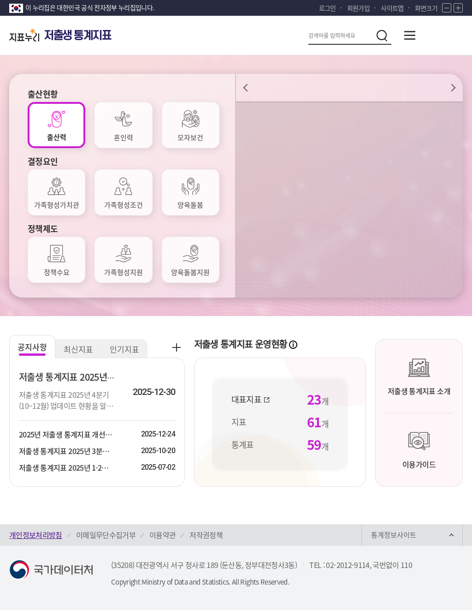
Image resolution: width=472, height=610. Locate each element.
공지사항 (32, 347)
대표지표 (250, 399)
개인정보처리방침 (35, 534)
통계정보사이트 (393, 535)
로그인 (327, 7)
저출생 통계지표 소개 (419, 376)
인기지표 (124, 349)
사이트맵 (392, 7)
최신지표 (78, 349)
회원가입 (358, 7)
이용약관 (162, 534)
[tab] (56, 125)
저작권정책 (206, 534)
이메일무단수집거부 (106, 534)
